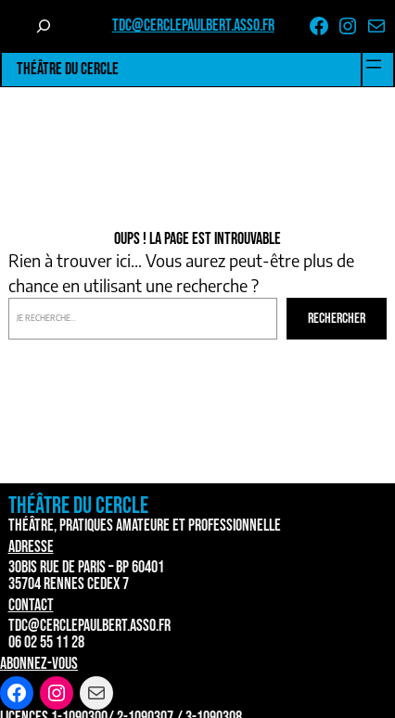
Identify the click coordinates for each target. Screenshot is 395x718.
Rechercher (336, 318)
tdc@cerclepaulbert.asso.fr (193, 25)
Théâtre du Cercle (68, 69)
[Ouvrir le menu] (374, 64)
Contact (31, 605)
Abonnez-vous (39, 663)
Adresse (31, 547)
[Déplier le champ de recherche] (43, 26)
